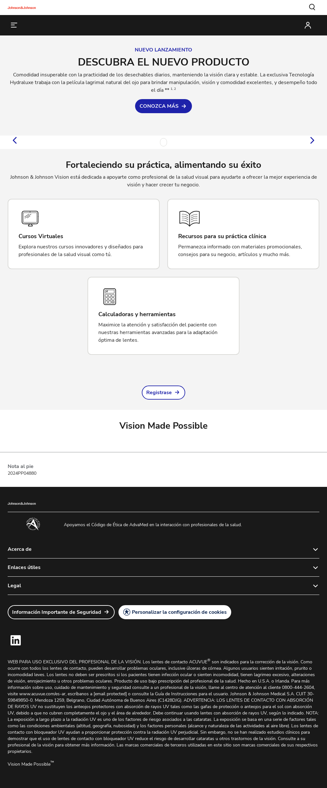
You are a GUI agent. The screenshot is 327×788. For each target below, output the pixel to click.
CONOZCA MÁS (159, 106)
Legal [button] (14, 585)
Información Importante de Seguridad (56, 612)
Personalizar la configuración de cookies (179, 612)
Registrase (159, 392)
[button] (312, 7)
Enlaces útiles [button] (24, 567)
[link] (163, 106)
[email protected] (110, 694)
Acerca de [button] (20, 549)
